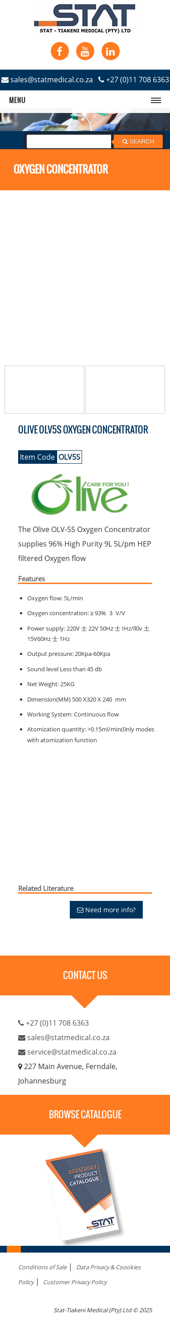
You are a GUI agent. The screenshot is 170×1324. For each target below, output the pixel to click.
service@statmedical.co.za (67, 1052)
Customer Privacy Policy (75, 1282)
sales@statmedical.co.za (47, 80)
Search (138, 141)
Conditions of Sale (42, 1267)
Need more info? (106, 909)
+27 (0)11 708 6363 (133, 80)
